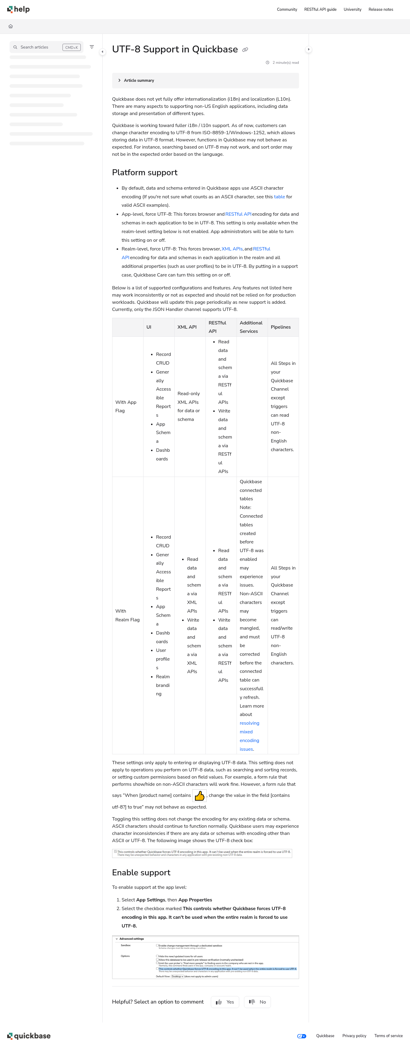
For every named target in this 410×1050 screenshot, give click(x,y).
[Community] (287, 10)
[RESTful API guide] (320, 10)
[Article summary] (205, 80)
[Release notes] (381, 10)
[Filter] (91, 47)
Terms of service (388, 1036)
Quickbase (325, 1036)
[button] (46, 47)
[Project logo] (18, 9)
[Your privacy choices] (301, 1036)
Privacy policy (354, 1036)
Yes (225, 1002)
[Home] (10, 26)
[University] (353, 10)
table (279, 197)
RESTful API (238, 214)
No (257, 1002)
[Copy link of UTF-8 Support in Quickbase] (245, 50)
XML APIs (232, 249)
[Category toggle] (102, 51)
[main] (206, 528)
